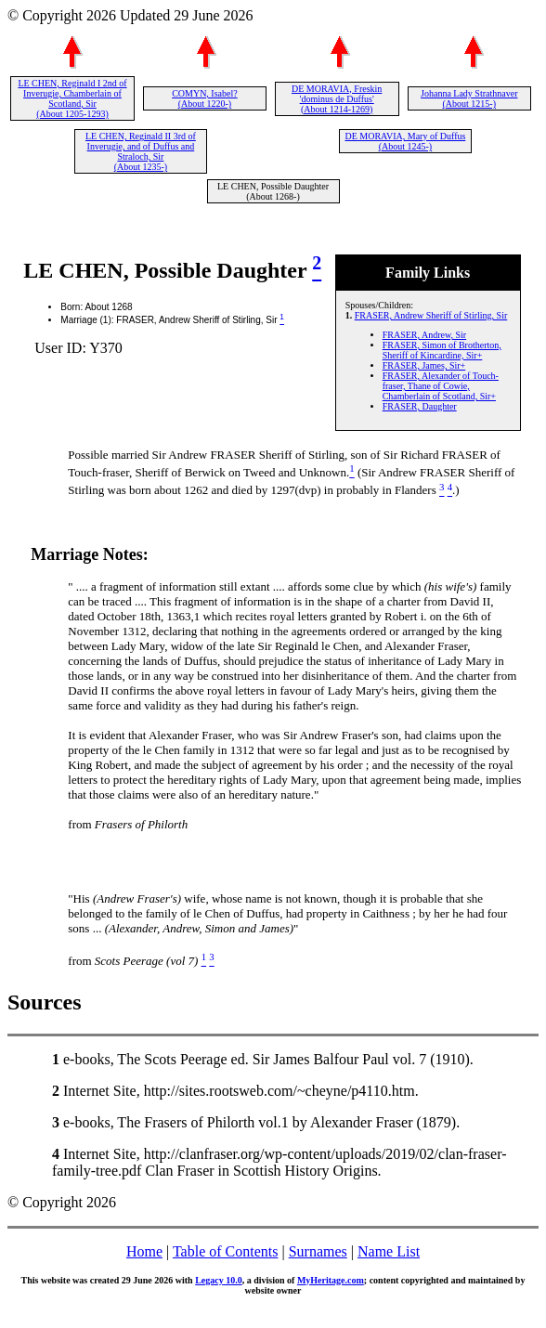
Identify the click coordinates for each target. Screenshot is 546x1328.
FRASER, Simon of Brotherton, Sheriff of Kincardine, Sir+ (442, 350)
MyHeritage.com (330, 1280)
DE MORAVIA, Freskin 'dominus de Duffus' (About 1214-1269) (337, 99)
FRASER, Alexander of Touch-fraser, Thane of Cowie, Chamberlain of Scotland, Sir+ (441, 386)
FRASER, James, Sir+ (424, 365)
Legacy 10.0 (218, 1280)
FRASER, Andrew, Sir (424, 335)
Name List (389, 1251)
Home (144, 1251)
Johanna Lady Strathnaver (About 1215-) (469, 98)
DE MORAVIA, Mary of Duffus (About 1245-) (404, 141)
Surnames (318, 1251)
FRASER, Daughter (420, 406)
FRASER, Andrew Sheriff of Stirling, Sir (431, 315)
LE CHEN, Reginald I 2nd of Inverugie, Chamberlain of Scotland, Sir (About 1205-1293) (72, 98)
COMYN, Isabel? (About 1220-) (205, 98)
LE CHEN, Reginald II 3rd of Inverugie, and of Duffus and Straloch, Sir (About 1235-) (140, 151)
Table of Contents (226, 1251)
